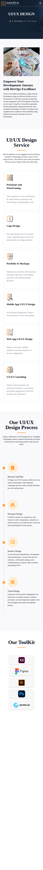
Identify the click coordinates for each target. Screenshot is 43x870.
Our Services (18, 21)
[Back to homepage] (10, 3)
